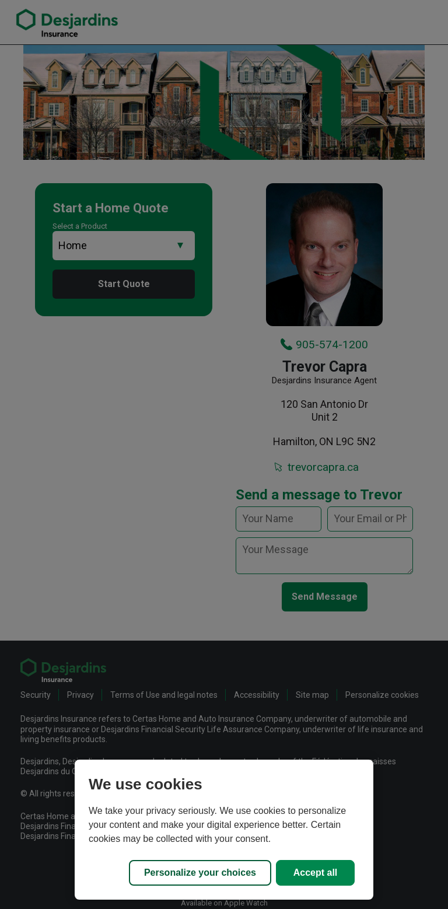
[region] (224, 830)
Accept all (315, 872)
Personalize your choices (200, 872)
